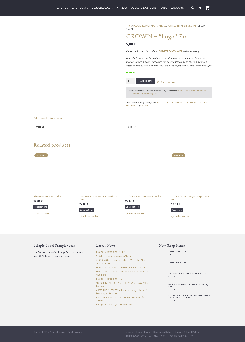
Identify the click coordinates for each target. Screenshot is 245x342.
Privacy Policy (143, 331)
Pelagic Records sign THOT (110, 278)
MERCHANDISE (159, 26)
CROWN (144, 105)
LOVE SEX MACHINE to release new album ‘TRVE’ (121, 267)
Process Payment (178, 335)
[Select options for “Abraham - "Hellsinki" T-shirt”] (40, 207)
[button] (193, 8)
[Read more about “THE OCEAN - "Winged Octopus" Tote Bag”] (177, 210)
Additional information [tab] (48, 118)
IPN (192, 335)
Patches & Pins (189, 26)
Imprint (129, 331)
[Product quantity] (130, 81)
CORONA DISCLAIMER (170, 51)
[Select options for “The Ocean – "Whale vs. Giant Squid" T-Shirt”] (86, 210)
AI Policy (153, 335)
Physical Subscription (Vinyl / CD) (147, 93)
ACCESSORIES (174, 26)
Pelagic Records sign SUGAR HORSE (114, 304)
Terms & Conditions (136, 335)
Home (129, 26)
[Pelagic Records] (42, 8)
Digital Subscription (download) (192, 90)
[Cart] (207, 8)
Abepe (78, 331)
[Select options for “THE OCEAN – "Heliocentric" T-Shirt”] (132, 207)
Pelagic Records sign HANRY (110, 251)
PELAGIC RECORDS (142, 26)
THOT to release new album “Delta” (114, 256)
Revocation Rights (162, 331)
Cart (163, 335)
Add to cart (146, 80)
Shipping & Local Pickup (187, 331)
